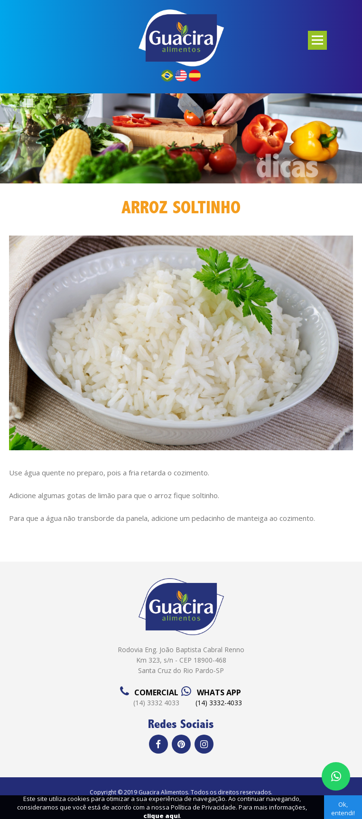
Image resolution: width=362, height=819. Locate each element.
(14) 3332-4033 (218, 702)
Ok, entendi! (343, 808)
